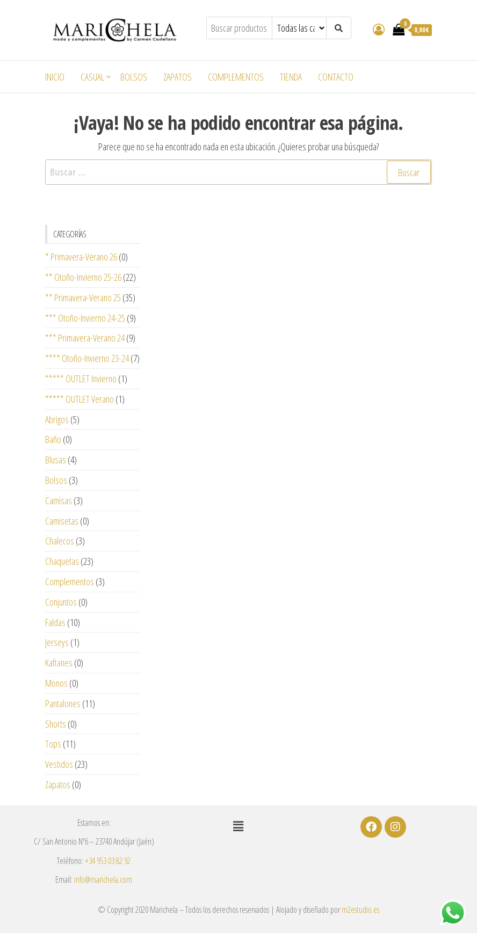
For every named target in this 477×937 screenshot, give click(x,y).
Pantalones (63, 703)
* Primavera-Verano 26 (81, 256)
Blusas (55, 459)
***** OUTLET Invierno (81, 378)
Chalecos (59, 540)
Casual (92, 76)
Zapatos (177, 76)
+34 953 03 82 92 (108, 861)
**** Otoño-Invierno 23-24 (87, 358)
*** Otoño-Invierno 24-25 (85, 317)
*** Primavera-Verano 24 (85, 337)
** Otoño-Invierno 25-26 (83, 277)
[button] (238, 826)
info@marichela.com (103, 879)
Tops (53, 743)
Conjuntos (61, 601)
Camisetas (61, 520)
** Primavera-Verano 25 (83, 297)
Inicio (54, 76)
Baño (53, 439)
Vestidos (59, 764)
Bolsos (133, 76)
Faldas (55, 622)
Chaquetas (62, 561)
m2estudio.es (360, 910)
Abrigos (57, 419)
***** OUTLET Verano (79, 399)
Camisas (58, 500)
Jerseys (57, 642)
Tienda (291, 76)
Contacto (335, 76)
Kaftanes (59, 662)
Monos (56, 683)
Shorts (55, 723)
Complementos (236, 76)
